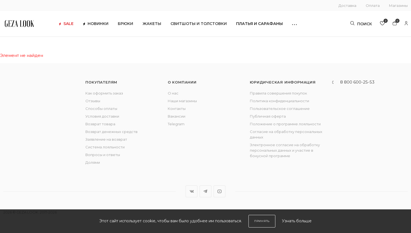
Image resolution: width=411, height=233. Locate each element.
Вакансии (176, 116)
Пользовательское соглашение (280, 108)
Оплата (373, 5)
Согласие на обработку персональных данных (286, 134)
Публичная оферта (268, 116)
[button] (301, 25)
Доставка (347, 5)
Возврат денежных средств (111, 131)
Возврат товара (100, 124)
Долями (92, 162)
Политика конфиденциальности (279, 101)
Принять (262, 221)
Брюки (132, 25)
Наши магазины (182, 101)
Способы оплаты (101, 108)
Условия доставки (102, 116)
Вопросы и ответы (102, 154)
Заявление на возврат (106, 139)
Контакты (177, 108)
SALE (72, 25)
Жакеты (158, 25)
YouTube (219, 191)
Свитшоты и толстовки (205, 25)
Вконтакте (191, 191)
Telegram (176, 124)
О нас (173, 93)
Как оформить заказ (104, 93)
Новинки (102, 25)
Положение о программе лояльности (285, 124)
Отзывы (92, 101)
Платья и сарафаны (266, 25)
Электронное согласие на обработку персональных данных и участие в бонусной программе (285, 150)
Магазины (398, 5)
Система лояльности (105, 147)
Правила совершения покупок (278, 93)
